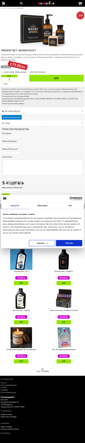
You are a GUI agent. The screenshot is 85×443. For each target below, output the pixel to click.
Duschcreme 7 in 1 (21, 271)
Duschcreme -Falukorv (64, 271)
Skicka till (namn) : (9, 141)
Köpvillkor (4, 390)
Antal (9, 76)
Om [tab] (70, 206)
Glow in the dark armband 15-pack (64, 310)
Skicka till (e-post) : (10, 149)
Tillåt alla (69, 243)
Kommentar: (7, 157)
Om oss (4, 383)
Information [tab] (42, 206)
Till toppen (42, 370)
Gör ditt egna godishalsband (63, 349)
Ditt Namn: (7, 133)
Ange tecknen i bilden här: (12, 187)
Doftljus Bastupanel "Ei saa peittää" (21, 349)
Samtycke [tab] (14, 206)
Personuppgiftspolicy (9, 385)
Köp (56, 78)
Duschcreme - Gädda (21, 310)
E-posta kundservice (9, 392)
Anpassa (42, 243)
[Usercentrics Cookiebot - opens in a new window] (71, 198)
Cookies (4, 387)
